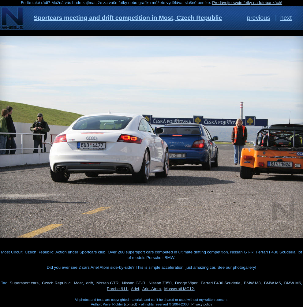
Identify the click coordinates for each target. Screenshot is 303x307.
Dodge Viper (186, 283)
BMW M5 (272, 283)
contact (130, 304)
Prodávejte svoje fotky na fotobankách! (247, 2)
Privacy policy (201, 304)
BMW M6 (292, 283)
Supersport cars (24, 283)
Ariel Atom (151, 288)
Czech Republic (56, 283)
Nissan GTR (107, 283)
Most (78, 283)
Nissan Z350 (160, 283)
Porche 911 (117, 288)
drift (89, 283)
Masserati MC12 (179, 288)
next (286, 17)
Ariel (135, 288)
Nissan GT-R (133, 283)
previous (258, 17)
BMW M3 (252, 283)
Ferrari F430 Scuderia (221, 283)
